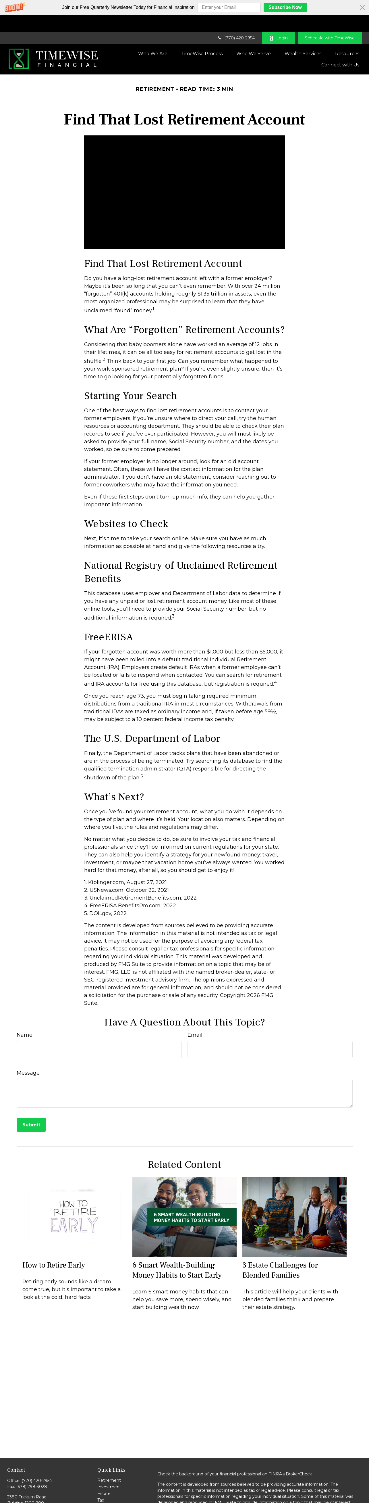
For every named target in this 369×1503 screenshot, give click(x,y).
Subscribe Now (285, 7)
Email (195, 1018)
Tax (100, 1482)
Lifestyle (105, 1496)
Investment (109, 1469)
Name (24, 1018)
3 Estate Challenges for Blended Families (280, 1253)
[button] (184, 7)
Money (104, 1489)
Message (28, 1056)
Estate (104, 1476)
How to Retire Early (53, 1248)
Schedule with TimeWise (330, 20)
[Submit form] (31, 1108)
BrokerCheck (299, 1456)
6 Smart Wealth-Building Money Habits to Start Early (177, 1253)
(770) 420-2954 (236, 20)
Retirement (109, 1463)
